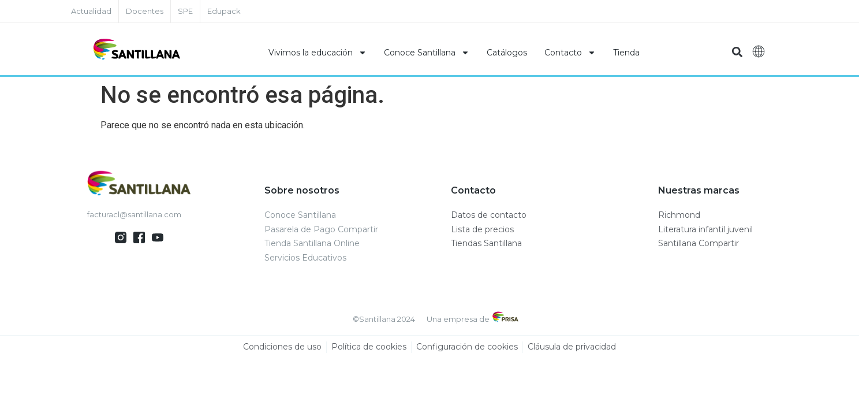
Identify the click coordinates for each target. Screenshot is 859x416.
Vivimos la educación (317, 52)
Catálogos (507, 52)
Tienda (626, 52)
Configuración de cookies (467, 347)
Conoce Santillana (426, 52)
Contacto (570, 52)
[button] (736, 52)
